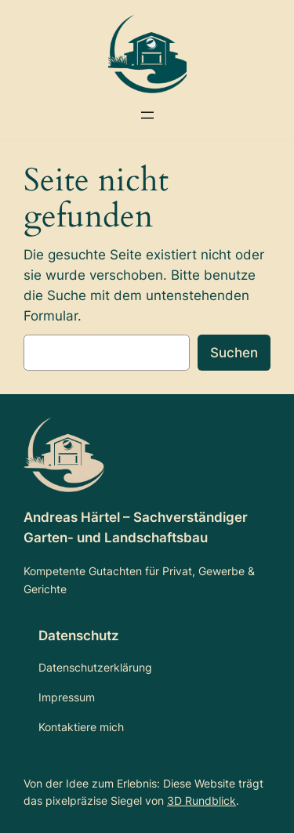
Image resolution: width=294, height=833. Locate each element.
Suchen (234, 352)
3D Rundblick (201, 800)
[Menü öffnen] (147, 115)
